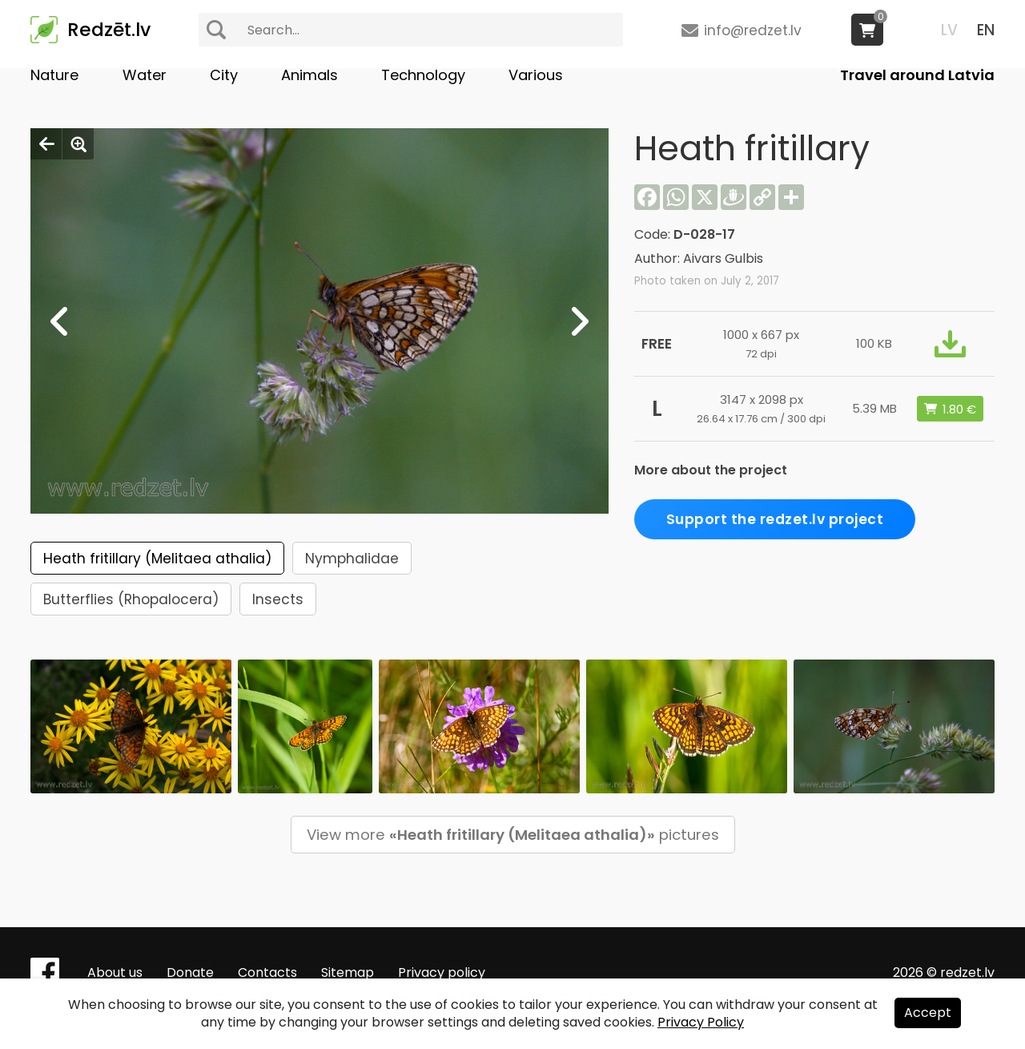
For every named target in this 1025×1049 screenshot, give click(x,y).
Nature (54, 75)
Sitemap (347, 972)
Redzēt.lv (109, 29)
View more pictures (513, 835)
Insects (277, 599)
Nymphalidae (352, 558)
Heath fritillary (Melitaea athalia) (157, 558)
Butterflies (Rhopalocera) (131, 599)
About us (115, 972)
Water (145, 75)
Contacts (267, 972)
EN (986, 30)
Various (535, 75)
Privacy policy (441, 972)
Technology (423, 75)
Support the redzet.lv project (775, 519)
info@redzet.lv (753, 30)
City (224, 75)
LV (949, 30)
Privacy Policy (700, 1022)
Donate (190, 972)
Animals (309, 75)
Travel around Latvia (917, 75)
